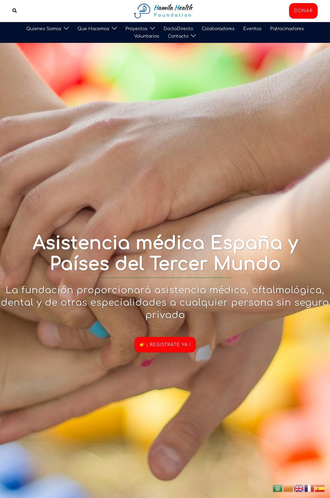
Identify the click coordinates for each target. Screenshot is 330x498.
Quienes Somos (43, 28)
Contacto (178, 36)
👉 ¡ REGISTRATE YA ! (165, 344)
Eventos (252, 28)
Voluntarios (146, 36)
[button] (14, 10)
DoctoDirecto (178, 28)
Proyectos (136, 28)
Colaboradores (218, 28)
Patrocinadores (287, 28)
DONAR (303, 10)
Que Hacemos (93, 28)
